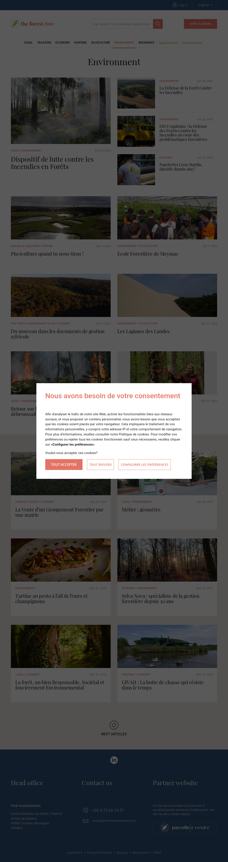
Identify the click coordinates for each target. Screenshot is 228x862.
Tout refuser (100, 464)
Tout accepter (64, 464)
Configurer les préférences (144, 464)
